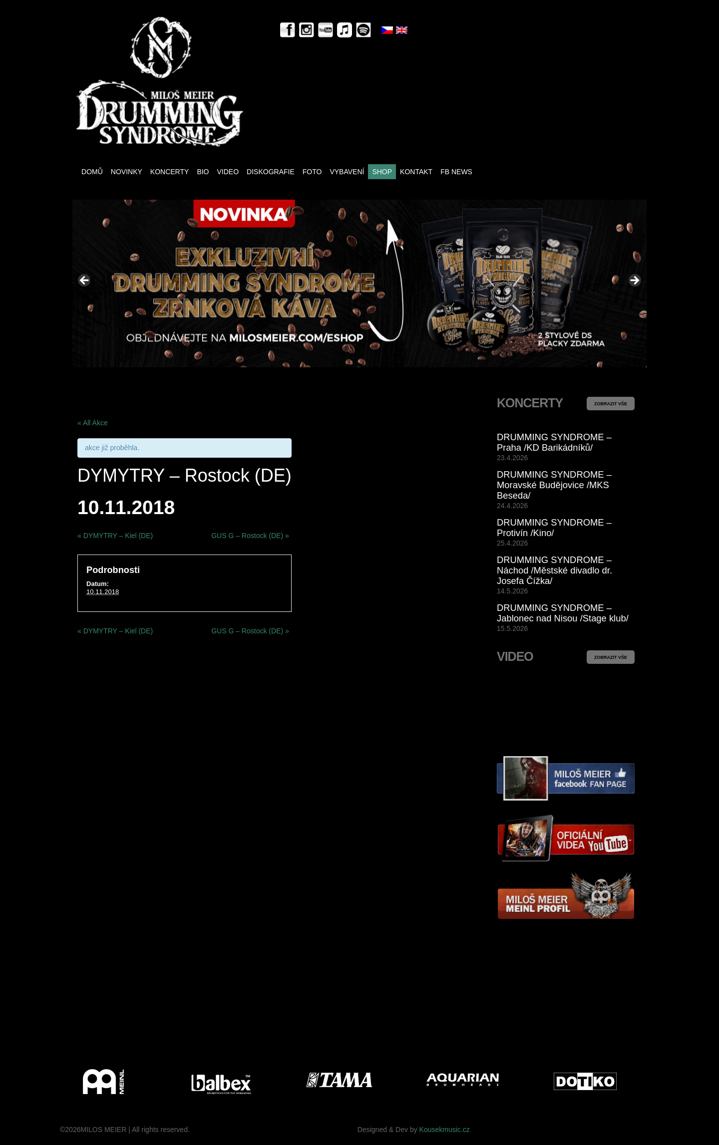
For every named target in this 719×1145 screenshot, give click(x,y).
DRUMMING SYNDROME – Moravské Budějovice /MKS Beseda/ (554, 485)
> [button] (634, 281)
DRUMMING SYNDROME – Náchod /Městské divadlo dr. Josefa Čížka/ (554, 570)
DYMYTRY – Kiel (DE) (115, 536)
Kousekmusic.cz (444, 1130)
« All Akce (92, 423)
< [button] (84, 281)
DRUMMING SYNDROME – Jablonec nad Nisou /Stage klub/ (563, 612)
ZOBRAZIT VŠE (610, 403)
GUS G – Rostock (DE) (250, 536)
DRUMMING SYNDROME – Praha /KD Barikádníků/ (554, 442)
